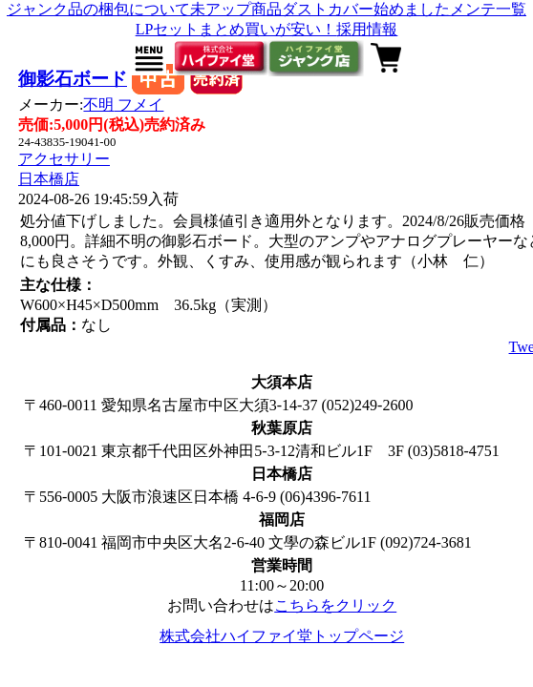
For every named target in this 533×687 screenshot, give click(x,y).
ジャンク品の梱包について (98, 9)
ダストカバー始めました (366, 9)
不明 (123, 104)
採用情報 (366, 29)
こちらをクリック (335, 605)
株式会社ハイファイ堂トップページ (282, 636)
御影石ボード (72, 79)
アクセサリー (64, 159)
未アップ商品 (236, 9)
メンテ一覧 (488, 9)
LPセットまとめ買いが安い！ (236, 29)
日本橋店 (48, 179)
